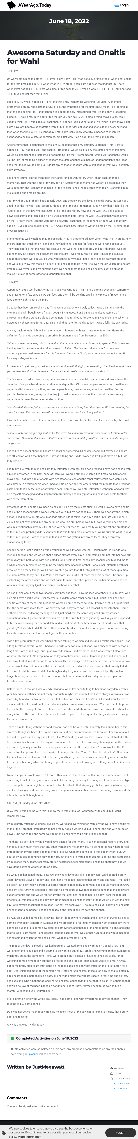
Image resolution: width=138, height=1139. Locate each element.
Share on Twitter (118, 1088)
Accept (121, 1133)
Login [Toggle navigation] (121, 5)
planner (33, 1054)
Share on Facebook (120, 1083)
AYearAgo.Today (29, 5)
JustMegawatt (48, 1067)
